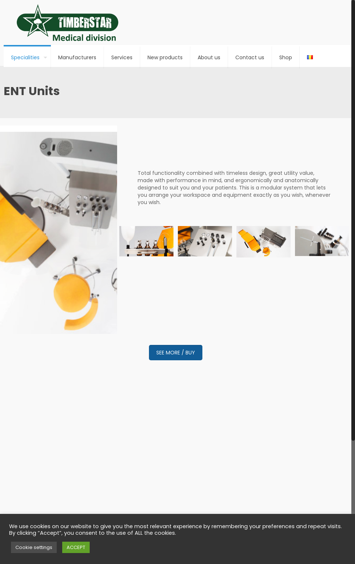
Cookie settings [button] (33, 547)
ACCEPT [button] (76, 547)
